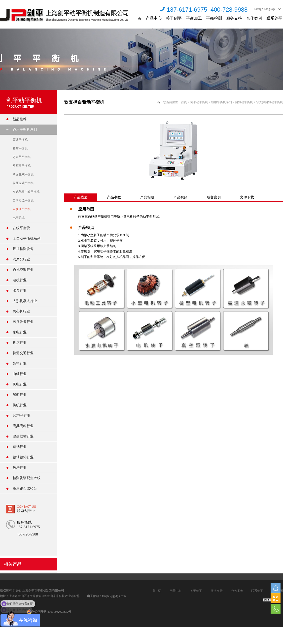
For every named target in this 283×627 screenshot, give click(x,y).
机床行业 (20, 343)
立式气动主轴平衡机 (26, 191)
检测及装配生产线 (26, 478)
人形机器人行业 (25, 301)
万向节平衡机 (22, 157)
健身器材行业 (23, 436)
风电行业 (20, 384)
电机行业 (20, 280)
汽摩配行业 (21, 259)
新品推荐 (20, 119)
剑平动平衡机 (199, 102)
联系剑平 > (26, 511)
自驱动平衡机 (22, 209)
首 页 (157, 591)
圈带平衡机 (20, 148)
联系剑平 (274, 18)
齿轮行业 (20, 363)
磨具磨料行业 (23, 426)
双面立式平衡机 (23, 183)
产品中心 (154, 18)
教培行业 (20, 468)
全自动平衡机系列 (26, 238)
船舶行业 (20, 395)
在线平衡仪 (21, 228)
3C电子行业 (22, 415)
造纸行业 (20, 447)
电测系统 (19, 217)
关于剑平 (174, 18)
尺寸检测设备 (23, 249)
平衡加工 (194, 18)
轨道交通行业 (23, 353)
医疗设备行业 (23, 322)
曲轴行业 (20, 374)
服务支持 (234, 18)
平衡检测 (214, 18)
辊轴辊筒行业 (23, 457)
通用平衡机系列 (25, 129)
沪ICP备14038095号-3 (14, 601)
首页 (184, 102)
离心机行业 (21, 311)
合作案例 (254, 18)
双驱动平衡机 (22, 165)
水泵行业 (20, 290)
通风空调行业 (23, 270)
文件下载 (247, 197)
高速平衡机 (20, 139)
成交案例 (214, 197)
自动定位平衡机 (23, 200)
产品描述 (81, 197)
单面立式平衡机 (23, 174)
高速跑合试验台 (25, 488)
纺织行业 (20, 405)
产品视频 (180, 197)
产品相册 (147, 197)
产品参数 (114, 197)
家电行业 (20, 332)
